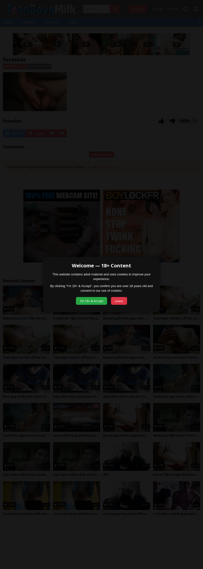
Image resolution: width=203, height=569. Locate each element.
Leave (119, 301)
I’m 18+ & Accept (91, 301)
